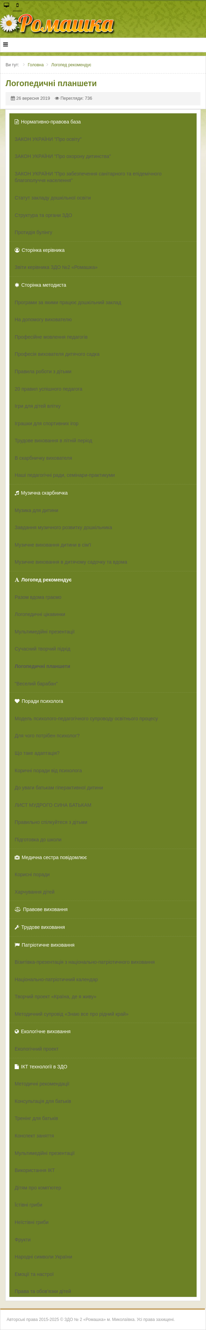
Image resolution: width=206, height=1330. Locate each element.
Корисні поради (32, 874)
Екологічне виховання (43, 1031)
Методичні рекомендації (42, 1084)
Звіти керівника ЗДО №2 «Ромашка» (56, 267)
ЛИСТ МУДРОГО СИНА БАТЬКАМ (53, 805)
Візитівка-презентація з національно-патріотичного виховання (85, 962)
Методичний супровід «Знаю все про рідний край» (71, 1014)
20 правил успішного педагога (48, 389)
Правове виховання (41, 909)
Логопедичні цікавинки (40, 614)
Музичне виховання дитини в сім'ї (53, 545)
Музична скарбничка (41, 493)
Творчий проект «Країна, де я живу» (55, 996)
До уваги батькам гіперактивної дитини (59, 787)
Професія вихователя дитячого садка (57, 354)
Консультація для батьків (43, 1101)
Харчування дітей (34, 892)
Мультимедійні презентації (45, 631)
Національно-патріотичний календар (56, 979)
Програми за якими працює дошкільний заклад (68, 302)
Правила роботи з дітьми (43, 371)
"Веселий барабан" (36, 683)
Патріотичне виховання (44, 945)
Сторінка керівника (40, 250)
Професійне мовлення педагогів (51, 337)
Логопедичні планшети (42, 666)
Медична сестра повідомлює (51, 857)
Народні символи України (43, 1257)
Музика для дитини (36, 510)
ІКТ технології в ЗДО (41, 1066)
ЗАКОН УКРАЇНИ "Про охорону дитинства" (63, 156)
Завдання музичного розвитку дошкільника (63, 527)
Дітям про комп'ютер (38, 1187)
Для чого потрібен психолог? (47, 735)
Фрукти (23, 1239)
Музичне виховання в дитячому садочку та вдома (71, 562)
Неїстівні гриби (32, 1222)
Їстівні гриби (28, 1205)
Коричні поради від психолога (48, 770)
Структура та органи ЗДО (43, 215)
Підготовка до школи (38, 839)
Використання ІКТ (35, 1170)
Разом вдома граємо (38, 597)
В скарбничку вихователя (43, 458)
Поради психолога (39, 701)
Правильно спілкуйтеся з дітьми (51, 822)
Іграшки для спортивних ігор (47, 423)
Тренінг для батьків (36, 1118)
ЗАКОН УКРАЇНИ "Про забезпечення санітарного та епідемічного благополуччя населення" (88, 177)
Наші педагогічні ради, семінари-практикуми (65, 475)
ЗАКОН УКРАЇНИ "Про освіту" (48, 139)
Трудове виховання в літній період (53, 440)
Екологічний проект (37, 1049)
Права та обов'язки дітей (43, 1291)
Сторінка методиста (40, 285)
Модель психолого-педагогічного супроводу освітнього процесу (86, 718)
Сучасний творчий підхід (42, 649)
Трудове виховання (40, 927)
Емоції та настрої (34, 1274)
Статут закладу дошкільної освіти (53, 198)
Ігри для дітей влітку (37, 406)
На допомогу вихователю (43, 319)
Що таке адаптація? (37, 753)
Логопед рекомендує (43, 580)
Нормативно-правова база (48, 122)
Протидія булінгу (33, 232)
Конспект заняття (34, 1136)
